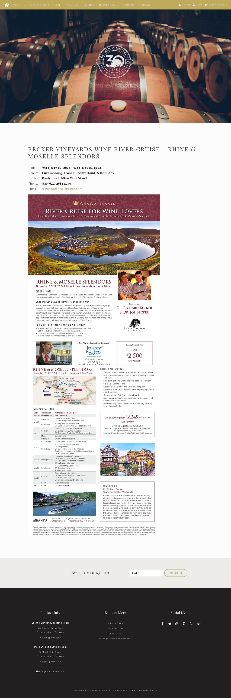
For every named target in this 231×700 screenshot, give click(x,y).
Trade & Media (115, 635)
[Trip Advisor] (198, 626)
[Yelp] (191, 626)
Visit (16, 4)
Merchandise (108, 4)
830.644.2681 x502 (50, 639)
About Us (128, 4)
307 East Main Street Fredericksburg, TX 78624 (50, 656)
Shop (57, 4)
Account (186, 5)
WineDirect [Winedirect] (131, 692)
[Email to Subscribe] (146, 575)
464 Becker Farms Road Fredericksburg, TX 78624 (50, 632)
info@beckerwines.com (50, 673)
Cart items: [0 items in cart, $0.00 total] (218, 5)
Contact (145, 4)
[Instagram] (177, 626)
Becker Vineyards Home (115, 62)
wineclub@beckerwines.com (62, 191)
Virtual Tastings (37, 4)
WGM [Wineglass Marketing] (154, 692)
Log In (199, 5)
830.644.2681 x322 (50, 663)
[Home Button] (7, 5)
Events (89, 4)
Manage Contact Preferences (115, 640)
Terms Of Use (115, 630)
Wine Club (73, 4)
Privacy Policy (115, 625)
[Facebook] (162, 626)
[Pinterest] (184, 626)
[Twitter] (170, 626)
